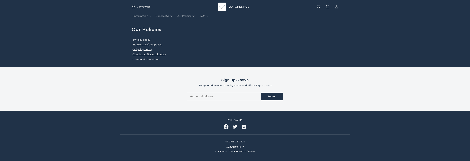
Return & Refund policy (147, 44)
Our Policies (186, 15)
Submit (272, 96)
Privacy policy (141, 39)
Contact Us (164, 15)
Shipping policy (142, 49)
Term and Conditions (146, 58)
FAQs (204, 15)
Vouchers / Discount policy (149, 54)
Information (142, 15)
